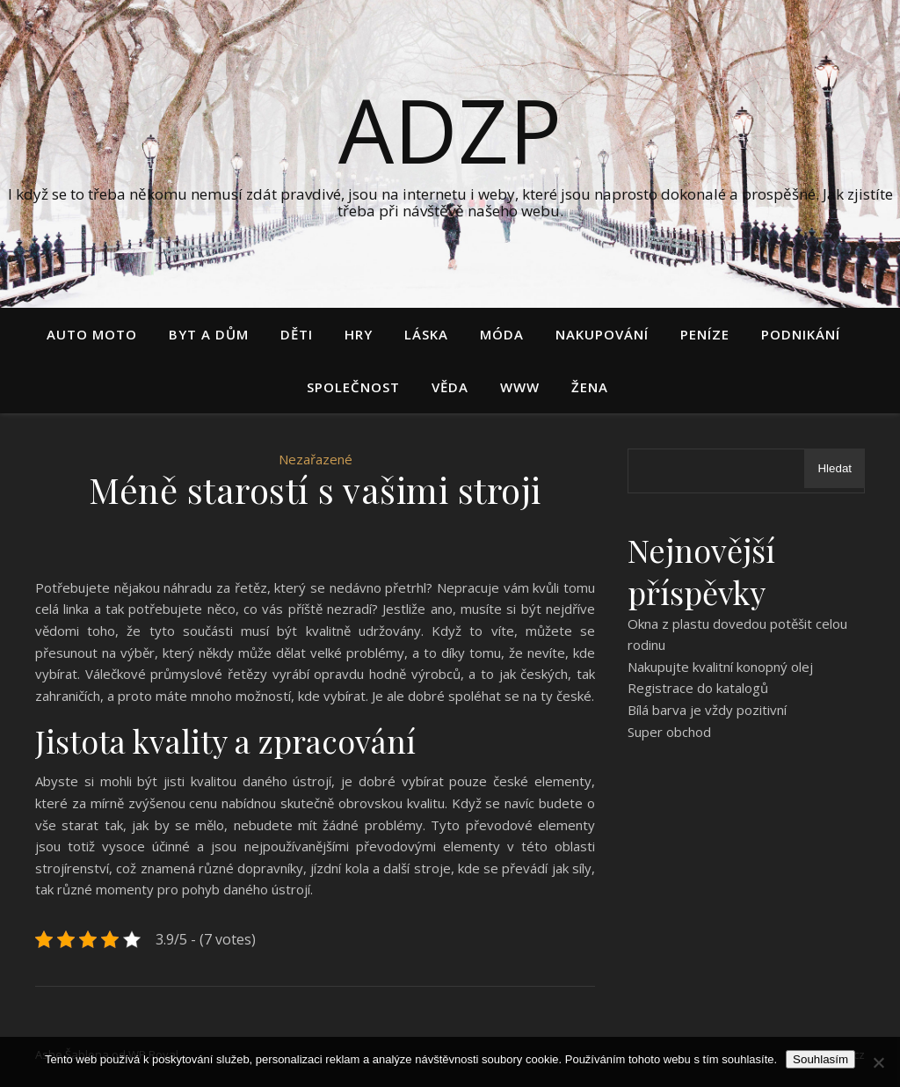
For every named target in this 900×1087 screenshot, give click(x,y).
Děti (296, 334)
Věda (450, 387)
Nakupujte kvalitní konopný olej (720, 666)
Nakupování (602, 334)
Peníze (704, 334)
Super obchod (669, 731)
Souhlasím (820, 1059)
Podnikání (800, 334)
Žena (589, 387)
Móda (502, 334)
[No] (878, 1062)
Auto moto (92, 334)
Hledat (834, 468)
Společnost (353, 387)
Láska (426, 334)
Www (520, 387)
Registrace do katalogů (698, 688)
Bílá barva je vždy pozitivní (707, 710)
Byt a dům (209, 334)
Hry (359, 334)
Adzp (450, 129)
